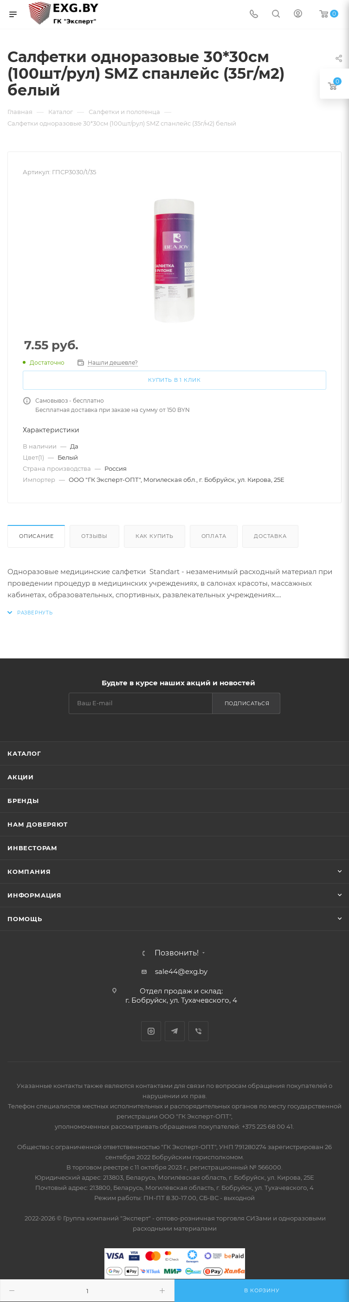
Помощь (24, 919)
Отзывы (94, 536)
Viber (198, 1031)
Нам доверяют (37, 824)
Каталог (24, 753)
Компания (29, 871)
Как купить (155, 536)
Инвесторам (32, 848)
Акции (20, 777)
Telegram (175, 1031)
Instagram (151, 1031)
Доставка (270, 536)
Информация (34, 895)
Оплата (213, 536)
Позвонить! (177, 953)
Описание (36, 536)
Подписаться (247, 703)
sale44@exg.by (181, 971)
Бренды (23, 800)
